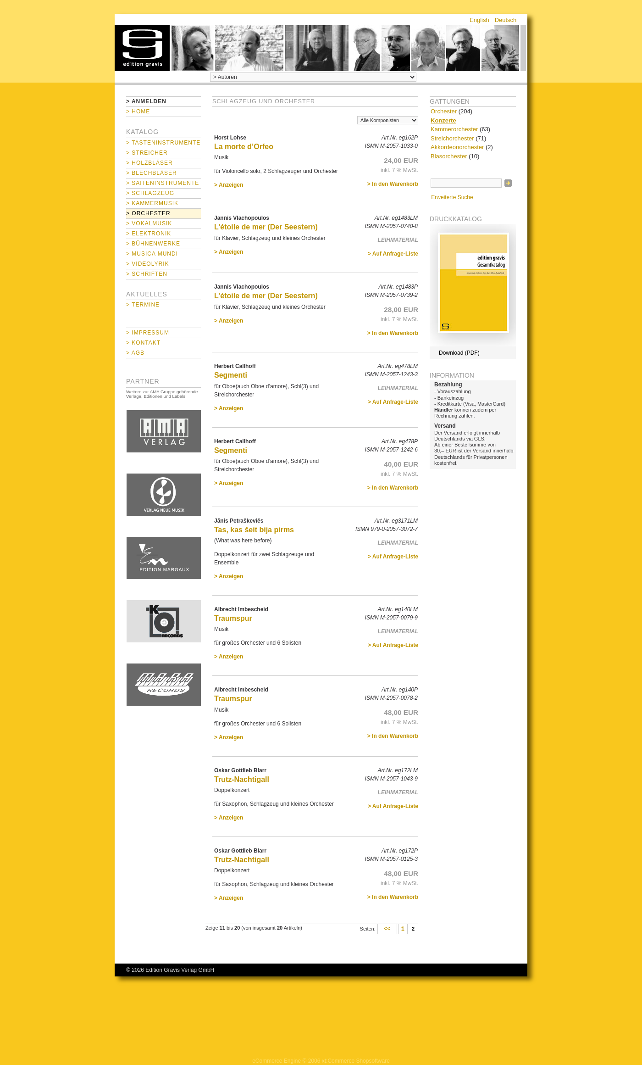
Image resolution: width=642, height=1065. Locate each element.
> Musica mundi (152, 254)
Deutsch (506, 20)
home (142, 48)
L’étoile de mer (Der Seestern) (266, 227)
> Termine (143, 304)
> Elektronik (148, 233)
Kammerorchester (454, 129)
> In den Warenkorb (392, 184)
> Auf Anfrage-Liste (393, 254)
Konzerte (443, 120)
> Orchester (148, 213)
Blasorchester (449, 156)
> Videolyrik (147, 264)
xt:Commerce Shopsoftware (356, 1061)
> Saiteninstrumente (162, 183)
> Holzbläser (149, 163)
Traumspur (233, 618)
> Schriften (146, 274)
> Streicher (147, 153)
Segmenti (230, 375)
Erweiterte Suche (452, 197)
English (479, 20)
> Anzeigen (228, 185)
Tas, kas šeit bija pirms (254, 530)
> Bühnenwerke (153, 243)
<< (387, 929)
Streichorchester (452, 138)
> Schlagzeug (150, 193)
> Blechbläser (151, 173)
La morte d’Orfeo (243, 147)
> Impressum (147, 332)
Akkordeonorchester (457, 147)
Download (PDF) (459, 353)
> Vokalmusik (149, 223)
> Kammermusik (152, 203)
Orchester (444, 111)
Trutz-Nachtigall (241, 779)
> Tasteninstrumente (163, 142)
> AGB (135, 353)
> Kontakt (143, 343)
